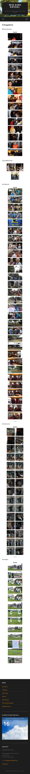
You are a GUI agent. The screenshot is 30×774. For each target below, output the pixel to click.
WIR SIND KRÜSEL (15, 6)
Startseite (4, 686)
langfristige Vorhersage (15, 738)
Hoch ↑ (22, 771)
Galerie (4, 696)
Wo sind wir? (5, 699)
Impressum (5, 764)
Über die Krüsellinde (7, 703)
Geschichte (5, 693)
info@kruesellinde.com (11, 760)
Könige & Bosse (6, 706)
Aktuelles (4, 690)
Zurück (15, 32)
